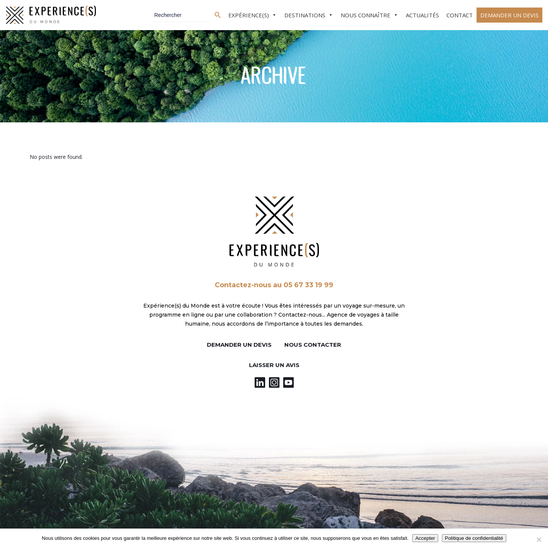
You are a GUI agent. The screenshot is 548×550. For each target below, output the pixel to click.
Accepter (425, 538)
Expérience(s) (248, 15)
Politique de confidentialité (474, 538)
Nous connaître (365, 15)
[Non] (538, 539)
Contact (459, 15)
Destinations (304, 15)
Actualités (422, 15)
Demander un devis (509, 15)
